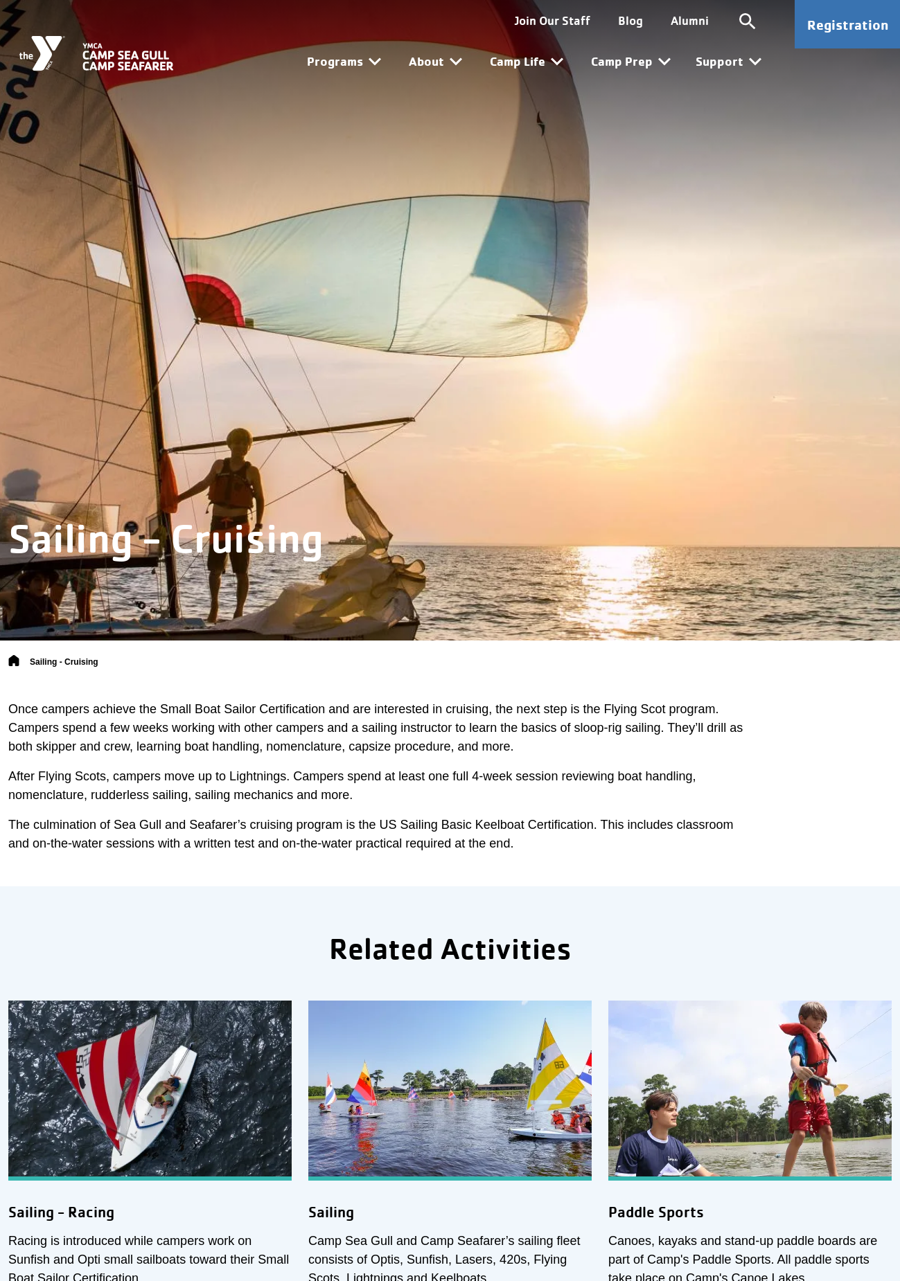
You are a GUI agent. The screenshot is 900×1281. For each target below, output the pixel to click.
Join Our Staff (552, 20)
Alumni (690, 20)
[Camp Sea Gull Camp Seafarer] (96, 53)
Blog (630, 20)
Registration (847, 24)
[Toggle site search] (747, 21)
